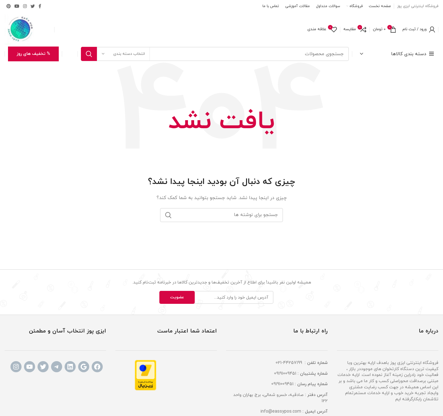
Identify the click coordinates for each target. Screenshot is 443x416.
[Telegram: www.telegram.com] (56, 366)
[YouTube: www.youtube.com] (29, 366)
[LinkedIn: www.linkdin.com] (70, 366)
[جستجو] (215, 54)
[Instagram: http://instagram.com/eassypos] (16, 366)
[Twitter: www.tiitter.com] (43, 366)
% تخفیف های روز (33, 54)
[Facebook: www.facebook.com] (97, 366)
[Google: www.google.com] (83, 366)
